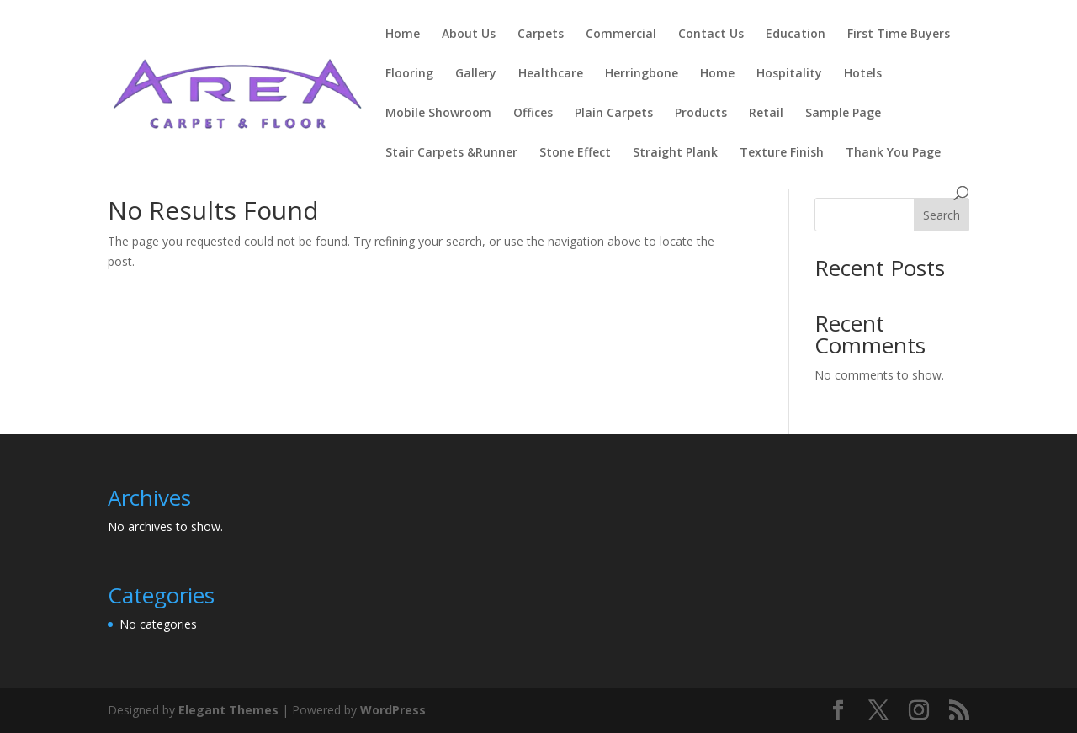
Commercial (621, 34)
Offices (533, 113)
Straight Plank (675, 153)
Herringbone (641, 74)
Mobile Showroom (438, 113)
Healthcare (550, 74)
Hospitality (789, 74)
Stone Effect (575, 153)
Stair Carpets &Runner (451, 153)
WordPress (393, 710)
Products (701, 113)
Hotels (863, 74)
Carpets (540, 34)
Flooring (409, 74)
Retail (766, 113)
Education (795, 34)
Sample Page (843, 113)
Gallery (475, 74)
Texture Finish (782, 153)
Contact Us (711, 34)
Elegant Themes (228, 710)
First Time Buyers (898, 34)
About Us (469, 34)
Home (402, 34)
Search (941, 215)
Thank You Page (893, 153)
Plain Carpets (614, 113)
